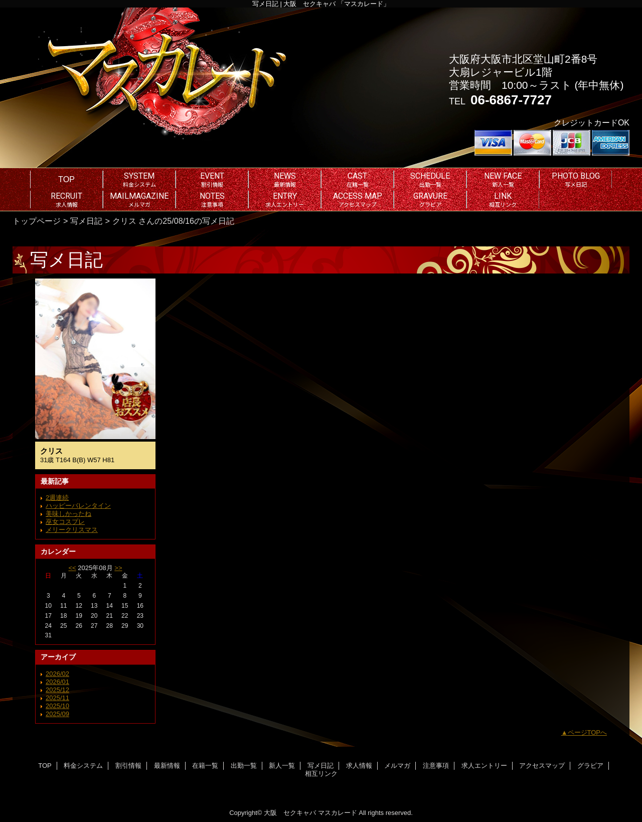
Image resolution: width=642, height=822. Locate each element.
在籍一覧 (205, 765)
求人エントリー (484, 765)
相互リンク (321, 773)
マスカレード (337, 812)
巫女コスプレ (65, 521)
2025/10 (57, 706)
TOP (66, 179)
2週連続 (57, 497)
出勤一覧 (244, 765)
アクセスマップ (542, 765)
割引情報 (128, 765)
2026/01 (57, 682)
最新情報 (167, 765)
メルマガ (397, 765)
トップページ (37, 220)
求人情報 (359, 765)
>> (118, 568)
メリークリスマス (72, 529)
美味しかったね (68, 513)
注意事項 (436, 765)
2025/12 (57, 690)
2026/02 (57, 673)
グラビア (590, 765)
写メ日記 (86, 220)
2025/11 (57, 698)
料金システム (83, 765)
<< (72, 568)
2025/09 (57, 714)
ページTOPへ (587, 732)
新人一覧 (282, 765)
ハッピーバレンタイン (78, 505)
